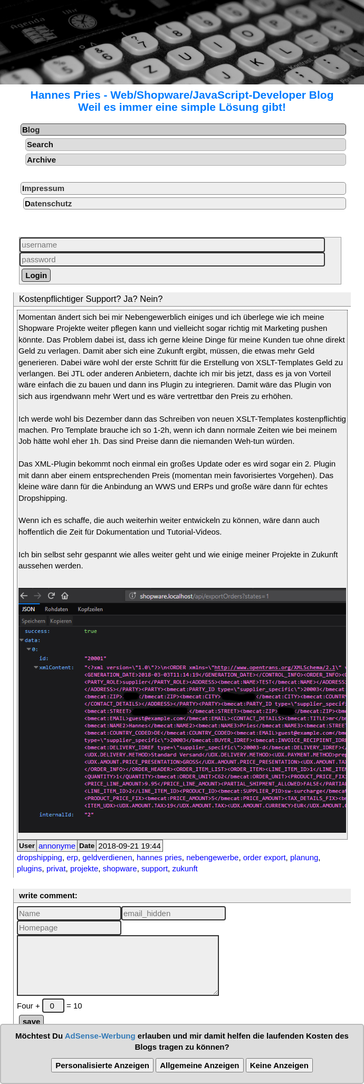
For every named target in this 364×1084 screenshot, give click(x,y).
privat (56, 868)
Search (40, 144)
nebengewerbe (212, 857)
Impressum (43, 188)
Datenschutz (48, 203)
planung (304, 857)
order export (264, 857)
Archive (41, 159)
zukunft (184, 868)
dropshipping (39, 857)
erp (72, 857)
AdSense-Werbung (100, 1035)
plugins (29, 868)
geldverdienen (107, 857)
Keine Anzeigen (279, 1065)
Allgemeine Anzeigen (199, 1065)
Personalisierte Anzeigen (102, 1065)
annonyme (57, 845)
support (154, 868)
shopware (120, 868)
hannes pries (159, 857)
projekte (84, 868)
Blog (31, 129)
